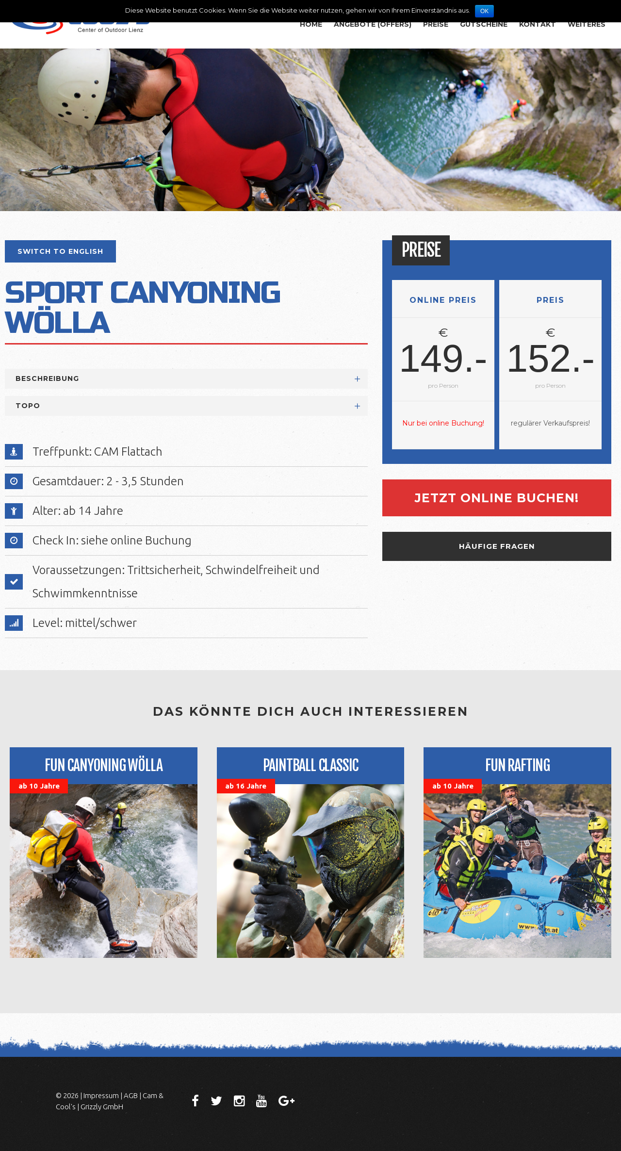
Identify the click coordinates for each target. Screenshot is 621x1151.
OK (484, 11)
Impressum (101, 1095)
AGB (131, 1095)
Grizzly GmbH (102, 1106)
